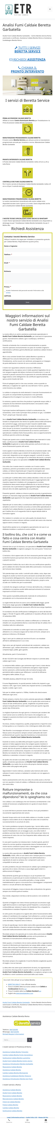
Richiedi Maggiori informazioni (13, 1034)
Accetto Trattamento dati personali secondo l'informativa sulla (25, 291)
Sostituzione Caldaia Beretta (12, 1111)
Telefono (8, 255)
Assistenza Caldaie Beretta (12, 1070)
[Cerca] (29, 1040)
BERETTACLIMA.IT (14, 984)
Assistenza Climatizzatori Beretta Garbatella (18, 1064)
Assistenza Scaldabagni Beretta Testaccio (17, 1076)
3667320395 (13, 1030)
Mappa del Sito (43, 1117)
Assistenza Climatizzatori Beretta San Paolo (18, 1079)
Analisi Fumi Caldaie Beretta (12, 1093)
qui (25, 989)
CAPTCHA (7, 296)
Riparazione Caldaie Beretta (12, 1067)
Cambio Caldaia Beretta (11, 1108)
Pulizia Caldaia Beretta (10, 1105)
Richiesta (7, 271)
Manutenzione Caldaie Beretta (13, 1099)
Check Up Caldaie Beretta (11, 1102)
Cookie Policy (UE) (31, 1117)
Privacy (7, 287)
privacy (8, 292)
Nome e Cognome (10, 246)
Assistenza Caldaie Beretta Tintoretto (15, 1052)
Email (7, 263)
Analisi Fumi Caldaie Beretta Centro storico (17, 1061)
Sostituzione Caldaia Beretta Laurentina (16, 1058)
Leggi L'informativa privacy (16, 1117)
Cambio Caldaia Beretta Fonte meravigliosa (18, 1055)
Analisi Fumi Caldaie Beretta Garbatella (16, 1002)
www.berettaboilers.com (24, 993)
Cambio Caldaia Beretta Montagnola (15, 1073)
